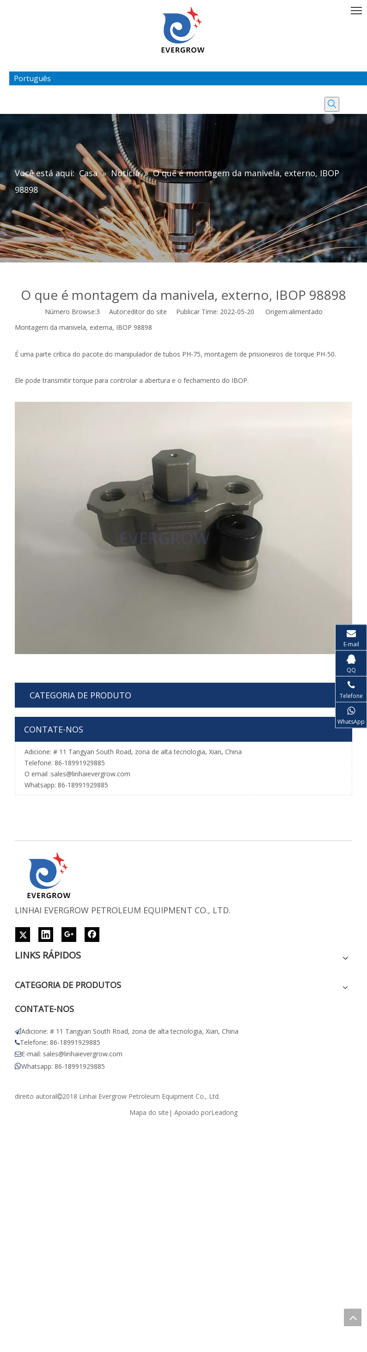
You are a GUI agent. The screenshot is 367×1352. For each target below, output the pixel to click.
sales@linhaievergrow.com (90, 773)
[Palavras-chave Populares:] (331, 104)
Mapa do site (149, 1112)
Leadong (224, 1112)
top (352, 1317)
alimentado (306, 311)
